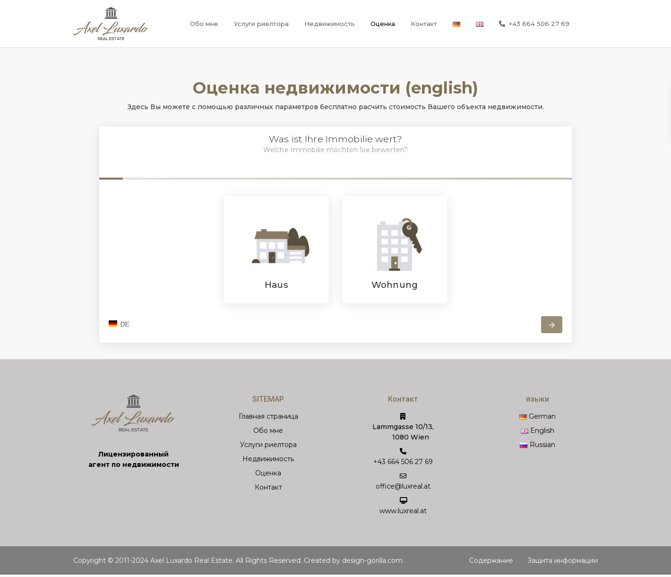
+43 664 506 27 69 (534, 24)
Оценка (382, 23)
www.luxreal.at (403, 511)
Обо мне (204, 23)
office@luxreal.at (403, 486)
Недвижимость (329, 23)
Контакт (424, 23)
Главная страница (268, 416)
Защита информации (562, 560)
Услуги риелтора (261, 23)
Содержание (491, 560)
